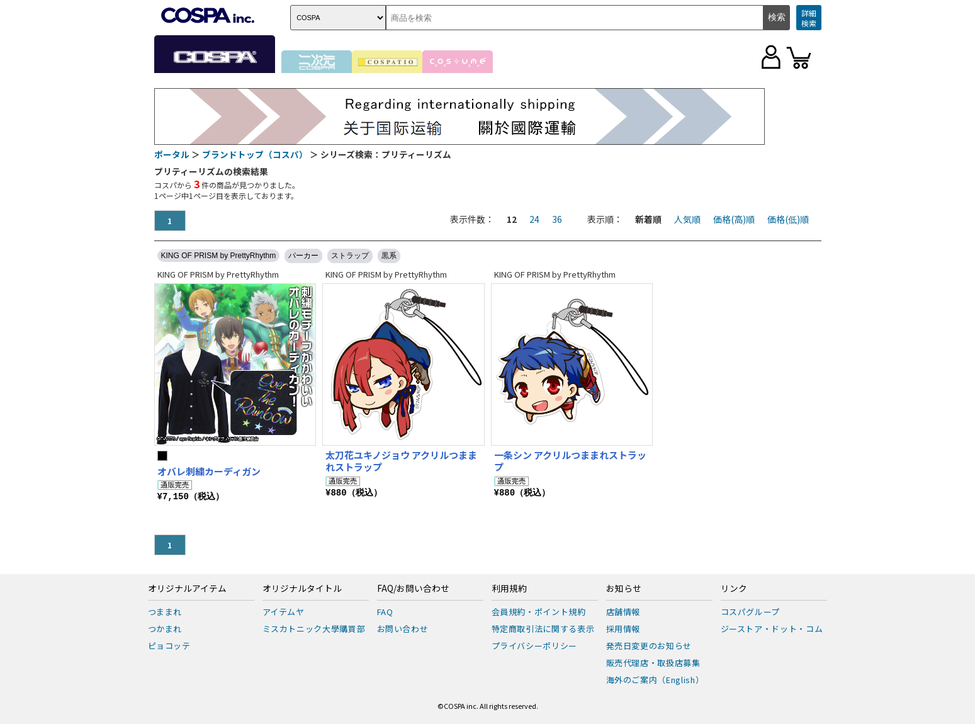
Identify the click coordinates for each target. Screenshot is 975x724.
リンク (734, 588)
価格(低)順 (788, 219)
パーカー (303, 255)
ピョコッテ (169, 646)
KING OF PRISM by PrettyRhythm (218, 255)
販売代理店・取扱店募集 (653, 663)
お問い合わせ (403, 629)
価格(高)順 (734, 219)
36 (557, 219)
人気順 (687, 219)
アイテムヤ (283, 612)
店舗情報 (623, 612)
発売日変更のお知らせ (649, 646)
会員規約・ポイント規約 (539, 612)
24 (534, 219)
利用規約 (509, 588)
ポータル (171, 154)
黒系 (389, 255)
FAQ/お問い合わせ (413, 588)
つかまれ (165, 629)
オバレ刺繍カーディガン (209, 471)
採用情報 (623, 629)
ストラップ (350, 255)
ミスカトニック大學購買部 (314, 629)
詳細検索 (808, 18)
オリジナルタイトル (302, 588)
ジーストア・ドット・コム (772, 629)
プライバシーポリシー (535, 646)
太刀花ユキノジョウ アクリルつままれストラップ (401, 461)
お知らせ (623, 588)
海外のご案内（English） (655, 680)
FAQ (385, 612)
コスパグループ (751, 612)
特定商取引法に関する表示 (543, 629)
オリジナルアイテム (187, 588)
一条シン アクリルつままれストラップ (570, 461)
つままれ (165, 612)
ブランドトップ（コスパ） (255, 154)
